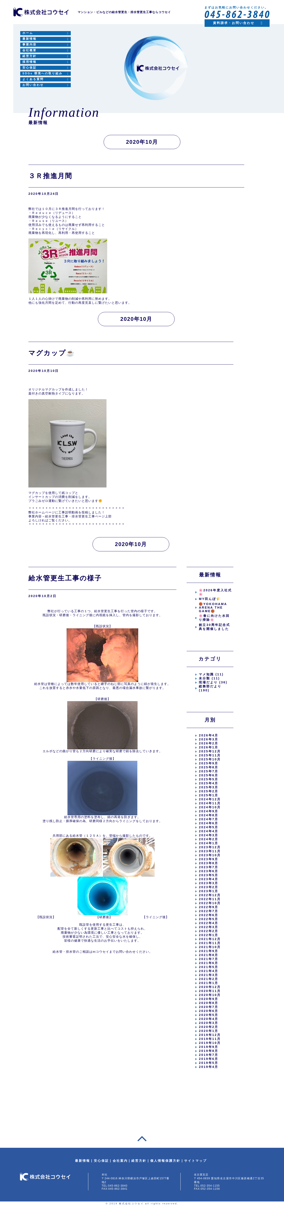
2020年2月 (208, 1027)
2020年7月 (208, 1007)
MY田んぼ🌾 (210, 599)
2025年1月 (208, 795)
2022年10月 (210, 903)
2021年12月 (210, 939)
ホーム (27, 33)
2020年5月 (208, 1015)
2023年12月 (210, 847)
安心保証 (29, 67)
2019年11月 (210, 1039)
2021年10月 (210, 947)
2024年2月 (208, 839)
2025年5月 (208, 779)
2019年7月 (208, 1055)
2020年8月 (208, 1003)
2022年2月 (208, 931)
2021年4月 (208, 971)
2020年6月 (208, 1011)
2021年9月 (208, 951)
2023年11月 (210, 851)
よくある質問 (33, 79)
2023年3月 (208, 883)
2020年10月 (210, 995)
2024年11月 (210, 803)
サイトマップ (195, 1160)
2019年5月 (208, 1063)
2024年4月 (208, 831)
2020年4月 (208, 1019)
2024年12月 (210, 799)
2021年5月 (208, 967)
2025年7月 (208, 771)
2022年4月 (208, 923)
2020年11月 (210, 991)
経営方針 (29, 56)
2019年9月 (208, 1047)
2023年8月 (208, 863)
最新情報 (29, 38)
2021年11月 (210, 943)
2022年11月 (210, 899)
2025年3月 (208, 787)
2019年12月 (210, 1035)
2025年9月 (208, 763)
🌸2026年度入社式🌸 (215, 592)
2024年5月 (208, 827)
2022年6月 (208, 915)
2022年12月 (210, 895)
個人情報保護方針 (165, 1160)
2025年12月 (210, 751)
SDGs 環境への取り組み (42, 73)
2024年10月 (210, 807)
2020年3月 (208, 1023)
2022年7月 (208, 911)
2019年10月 (210, 1043)
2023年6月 (208, 871)
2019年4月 (208, 1067)
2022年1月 (208, 935)
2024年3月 (208, 835)
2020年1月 (208, 1031)
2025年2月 (208, 791)
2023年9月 (208, 859)
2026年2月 (208, 743)
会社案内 (120, 1160)
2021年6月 (208, 963)
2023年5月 (208, 875)
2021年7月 (208, 959)
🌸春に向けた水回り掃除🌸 (214, 617)
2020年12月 (210, 987)
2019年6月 (208, 1059)
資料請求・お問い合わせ (233, 23)
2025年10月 (210, 759)
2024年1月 (208, 843)
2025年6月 (208, 775)
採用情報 (29, 61)
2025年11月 (210, 755)
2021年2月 (208, 979)
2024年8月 (208, 815)
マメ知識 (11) (211, 674)
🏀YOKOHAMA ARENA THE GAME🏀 (213, 607)
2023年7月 (208, 867)
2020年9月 (208, 999)
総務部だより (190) (210, 688)
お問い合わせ (33, 85)
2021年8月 (208, 955)
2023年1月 (208, 891)
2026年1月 (208, 747)
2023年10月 (210, 855)
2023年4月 (208, 879)
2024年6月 (208, 823)
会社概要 (29, 50)
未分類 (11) (209, 678)
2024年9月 (208, 811)
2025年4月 (208, 783)
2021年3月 (208, 975)
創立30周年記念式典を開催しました (214, 627)
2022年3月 (208, 927)
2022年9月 (208, 907)
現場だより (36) (213, 682)
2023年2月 (208, 887)
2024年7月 (208, 819)
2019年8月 (208, 1051)
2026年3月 (208, 739)
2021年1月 (208, 983)
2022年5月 (208, 919)
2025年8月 (208, 767)
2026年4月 (208, 735)
